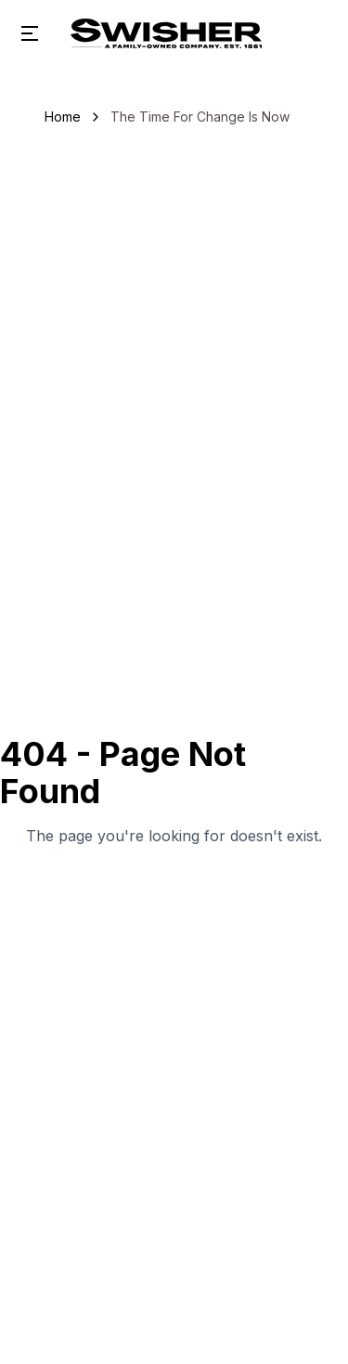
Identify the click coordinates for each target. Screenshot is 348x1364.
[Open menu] (30, 33)
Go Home (174, 895)
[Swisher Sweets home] (166, 33)
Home (63, 116)
